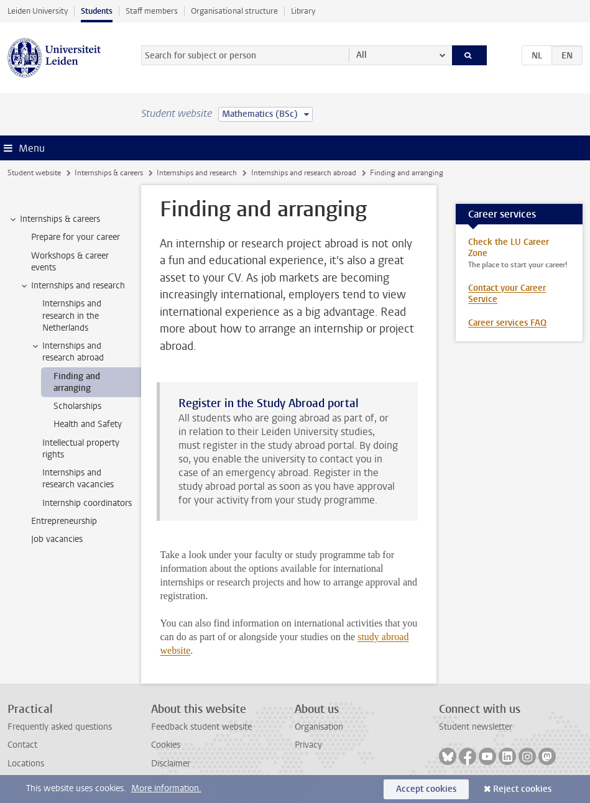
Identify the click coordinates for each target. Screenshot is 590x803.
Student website (34, 173)
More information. (166, 788)
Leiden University (37, 11)
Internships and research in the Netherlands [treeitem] (71, 316)
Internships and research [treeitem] (72, 286)
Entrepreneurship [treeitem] (64, 521)
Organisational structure (234, 11)
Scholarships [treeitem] (77, 406)
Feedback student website (201, 727)
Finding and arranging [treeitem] (76, 382)
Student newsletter (475, 727)
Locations (25, 763)
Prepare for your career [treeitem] (75, 237)
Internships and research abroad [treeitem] (67, 352)
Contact (22, 745)
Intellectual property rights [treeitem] (80, 449)
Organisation (319, 727)
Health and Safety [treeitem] (87, 424)
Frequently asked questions (59, 727)
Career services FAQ (507, 323)
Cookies (165, 745)
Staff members (152, 11)
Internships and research (197, 173)
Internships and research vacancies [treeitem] (78, 478)
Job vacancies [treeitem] (57, 539)
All (361, 55)
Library (303, 11)
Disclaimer (170, 763)
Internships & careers (109, 173)
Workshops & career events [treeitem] (70, 261)
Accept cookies (426, 789)
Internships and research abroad (303, 173)
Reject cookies (522, 789)
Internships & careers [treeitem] (54, 219)
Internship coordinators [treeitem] (87, 503)
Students (97, 11)
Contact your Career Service (507, 293)
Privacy (308, 745)
